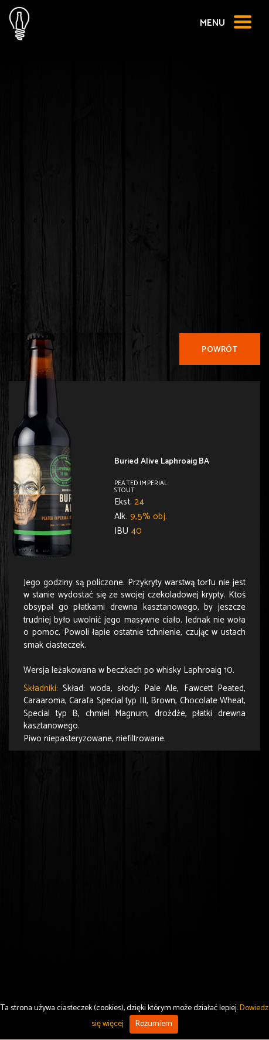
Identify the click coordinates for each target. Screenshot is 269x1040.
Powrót (219, 350)
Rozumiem (153, 1024)
